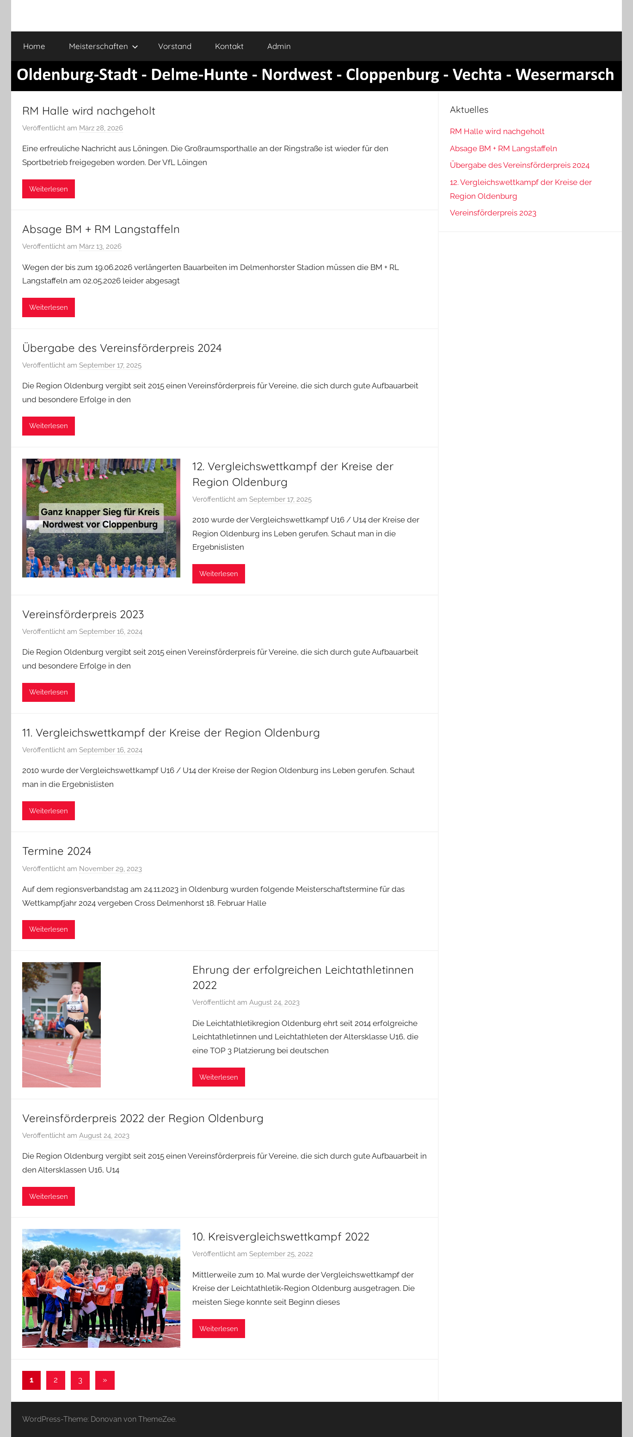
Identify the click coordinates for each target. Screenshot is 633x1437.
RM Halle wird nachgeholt (88, 110)
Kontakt (229, 46)
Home (34, 46)
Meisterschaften (103, 46)
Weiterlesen (48, 189)
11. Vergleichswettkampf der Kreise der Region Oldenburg (171, 732)
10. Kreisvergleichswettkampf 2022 (280, 1236)
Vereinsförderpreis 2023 (83, 614)
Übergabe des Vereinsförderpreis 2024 (122, 348)
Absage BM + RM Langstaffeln (101, 229)
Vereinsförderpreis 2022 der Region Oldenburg (143, 1118)
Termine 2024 (57, 851)
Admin (279, 46)
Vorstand (174, 46)
